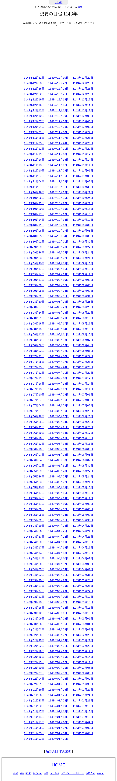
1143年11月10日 (34, 170)
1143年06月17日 (83, 432)
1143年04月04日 (58, 569)
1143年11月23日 (83, 143)
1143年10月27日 (83, 192)
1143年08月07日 (83, 339)
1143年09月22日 (58, 258)
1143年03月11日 (58, 613)
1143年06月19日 (34, 432)
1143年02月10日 (34, 667)
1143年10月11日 (34, 225)
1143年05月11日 (34, 503)
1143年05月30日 (83, 465)
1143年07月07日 (34, 400)
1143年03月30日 (34, 580)
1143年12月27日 (58, 83)
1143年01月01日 (58, 738)
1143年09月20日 (34, 263)
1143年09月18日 (83, 263)
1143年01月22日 (58, 700)
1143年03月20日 (58, 596)
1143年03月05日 (58, 624)
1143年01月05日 (34, 733)
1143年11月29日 (83, 132)
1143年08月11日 (58, 334)
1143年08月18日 (34, 323)
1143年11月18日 (58, 154)
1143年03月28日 (83, 580)
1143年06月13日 (34, 443)
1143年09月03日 (83, 290)
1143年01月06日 (83, 727)
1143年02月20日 (83, 645)
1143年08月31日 (83, 296)
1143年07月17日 (83, 378)
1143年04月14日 (34, 553)
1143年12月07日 (34, 121)
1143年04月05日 (34, 569)
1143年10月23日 (34, 203)
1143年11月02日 (83, 181)
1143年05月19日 (58, 487)
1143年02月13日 (34, 662)
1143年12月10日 (34, 115)
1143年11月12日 (58, 165)
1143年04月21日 (83, 536)
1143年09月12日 (83, 274)
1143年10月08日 (34, 230)
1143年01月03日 (83, 733)
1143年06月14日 (83, 438)
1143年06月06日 (58, 454)
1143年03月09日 (34, 618)
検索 (28, 773)
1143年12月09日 (58, 115)
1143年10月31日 (58, 186)
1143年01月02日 (34, 738)
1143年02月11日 (83, 662)
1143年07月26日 (83, 361)
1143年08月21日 (34, 318)
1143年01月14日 (34, 716)
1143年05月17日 (34, 492)
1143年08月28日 (83, 301)
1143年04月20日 (34, 542)
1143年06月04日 (34, 460)
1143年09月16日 (58, 268)
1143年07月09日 (58, 394)
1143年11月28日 (34, 137)
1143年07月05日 (83, 400)
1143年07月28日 (34, 361)
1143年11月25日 (34, 143)
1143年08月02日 (58, 350)
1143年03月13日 (83, 607)
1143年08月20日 (58, 318)
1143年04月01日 (58, 574)
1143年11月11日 (83, 165)
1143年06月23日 (83, 421)
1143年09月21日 (83, 258)
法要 (46, 773)
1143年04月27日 (83, 525)
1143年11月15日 (58, 159)
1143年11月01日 (34, 186)
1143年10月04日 (58, 236)
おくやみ (37, 773)
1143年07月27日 (58, 361)
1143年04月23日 (34, 536)
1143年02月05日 (83, 673)
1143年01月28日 (58, 689)
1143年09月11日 (34, 279)
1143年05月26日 (34, 476)
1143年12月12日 (58, 110)
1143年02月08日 (83, 667)
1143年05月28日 (58, 471)
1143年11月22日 (34, 148)
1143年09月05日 (34, 290)
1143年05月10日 (58, 503)
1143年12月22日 (34, 94)
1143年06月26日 (83, 416)
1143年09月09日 (83, 279)
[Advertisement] (58, 50)
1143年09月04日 (58, 290)
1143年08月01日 (83, 350)
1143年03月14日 (58, 607)
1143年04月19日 (58, 542)
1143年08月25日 (83, 307)
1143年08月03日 (34, 350)
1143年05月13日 (58, 498)
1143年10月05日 (34, 236)
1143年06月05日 (83, 454)
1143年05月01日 (58, 520)
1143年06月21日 (58, 427)
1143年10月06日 (83, 230)
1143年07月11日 (83, 389)
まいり (58, 2)
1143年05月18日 (83, 487)
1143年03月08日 (58, 618)
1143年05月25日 (58, 476)
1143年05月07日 (58, 509)
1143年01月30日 (83, 684)
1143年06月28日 (34, 416)
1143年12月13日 (34, 110)
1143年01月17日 (34, 711)
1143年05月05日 (34, 514)
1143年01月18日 (83, 706)
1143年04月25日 (58, 531)
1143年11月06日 (58, 176)
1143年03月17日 (58, 602)
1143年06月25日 (34, 421)
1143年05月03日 (83, 514)
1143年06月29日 (83, 411)
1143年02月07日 (34, 673)
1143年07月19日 (34, 378)
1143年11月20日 (83, 148)
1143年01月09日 (83, 722)
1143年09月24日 (83, 252)
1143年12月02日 (83, 126)
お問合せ (90, 773)
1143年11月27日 (58, 137)
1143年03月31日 (83, 574)
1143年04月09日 (83, 558)
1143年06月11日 (83, 443)
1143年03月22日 (83, 591)
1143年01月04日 (58, 733)
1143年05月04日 (58, 514)
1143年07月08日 (83, 394)
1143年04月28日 (58, 525)
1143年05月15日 (83, 492)
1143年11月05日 (83, 176)
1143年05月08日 (34, 509)
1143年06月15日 (58, 438)
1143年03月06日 (34, 624)
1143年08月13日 (83, 329)
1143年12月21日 (58, 94)
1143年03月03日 (34, 629)
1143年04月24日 (83, 531)
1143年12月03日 (58, 126)
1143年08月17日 (58, 323)
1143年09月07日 (58, 285)
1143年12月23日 (83, 88)
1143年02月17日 (83, 651)
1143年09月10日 (58, 279)
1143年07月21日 (58, 372)
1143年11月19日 (34, 154)
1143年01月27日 (83, 689)
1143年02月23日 (83, 640)
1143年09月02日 (34, 296)
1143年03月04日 (83, 624)
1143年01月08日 (34, 727)
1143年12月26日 (83, 83)
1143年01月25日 (58, 695)
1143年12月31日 (34, 77)
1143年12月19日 (34, 99)
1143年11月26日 (83, 137)
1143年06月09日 (58, 449)
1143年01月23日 (34, 700)
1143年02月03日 (58, 678)
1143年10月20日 (34, 208)
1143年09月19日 (58, 263)
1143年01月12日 (83, 716)
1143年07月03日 (58, 405)
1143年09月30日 (83, 241)
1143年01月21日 (83, 700)
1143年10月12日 (83, 219)
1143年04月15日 (83, 547)
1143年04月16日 (58, 547)
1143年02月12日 (58, 662)
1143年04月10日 (58, 558)
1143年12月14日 (83, 105)
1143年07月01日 (34, 411)
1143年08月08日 (58, 339)
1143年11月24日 (58, 143)
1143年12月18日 (58, 99)
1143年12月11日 (83, 110)
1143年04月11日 (34, 558)
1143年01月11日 (34, 722)
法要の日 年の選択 (58, 751)
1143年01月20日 (34, 706)
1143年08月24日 (34, 312)
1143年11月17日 (83, 154)
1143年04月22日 (58, 536)
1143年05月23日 (34, 482)
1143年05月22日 (58, 482)
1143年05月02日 (34, 520)
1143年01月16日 (58, 711)
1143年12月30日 (58, 77)
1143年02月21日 (58, 645)
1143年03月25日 (83, 585)
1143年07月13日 (34, 389)
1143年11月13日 (34, 165)
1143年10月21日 (83, 203)
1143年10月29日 (34, 192)
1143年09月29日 (34, 247)
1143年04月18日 (83, 542)
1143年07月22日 (34, 372)
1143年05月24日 (83, 476)
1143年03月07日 (83, 618)
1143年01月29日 (34, 689)
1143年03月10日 (83, 613)
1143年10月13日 (58, 219)
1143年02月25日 (34, 640)
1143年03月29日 (58, 580)
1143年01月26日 (34, 695)
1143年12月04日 (34, 126)
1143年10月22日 (58, 203)
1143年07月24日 (58, 367)
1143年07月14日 (83, 383)
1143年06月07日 (34, 454)
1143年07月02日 (83, 405)
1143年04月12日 (83, 553)
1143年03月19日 (83, 596)
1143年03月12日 (34, 613)
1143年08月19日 (83, 318)
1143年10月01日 (58, 241)
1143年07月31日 (34, 356)
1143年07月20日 (83, 372)
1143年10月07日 (58, 230)
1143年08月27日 (34, 307)
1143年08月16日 (83, 323)
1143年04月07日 (58, 563)
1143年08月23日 (58, 312)
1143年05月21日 (83, 482)
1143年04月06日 (83, 563)
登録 (15, 773)
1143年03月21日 (34, 596)
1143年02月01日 (34, 684)
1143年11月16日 (34, 159)
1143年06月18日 (58, 432)
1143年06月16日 (34, 438)
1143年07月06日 (58, 400)
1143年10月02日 (34, 241)
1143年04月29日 (34, 525)
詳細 (80, 7)
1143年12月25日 (34, 88)
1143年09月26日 (34, 252)
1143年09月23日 (34, 258)
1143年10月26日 (34, 197)
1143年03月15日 (34, 607)
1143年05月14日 (34, 498)
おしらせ (54, 773)
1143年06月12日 (58, 443)
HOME (58, 764)
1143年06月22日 (34, 427)
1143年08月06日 (34, 345)
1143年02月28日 (34, 635)
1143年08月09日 (34, 339)
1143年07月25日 (34, 367)
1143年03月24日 (34, 591)
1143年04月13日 (58, 553)
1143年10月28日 (58, 192)
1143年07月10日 (34, 394)
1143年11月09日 (58, 170)
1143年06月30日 (58, 411)
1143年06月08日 (83, 449)
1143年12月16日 (34, 105)
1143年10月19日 (58, 208)
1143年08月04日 (83, 345)
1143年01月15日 (83, 711)
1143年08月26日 (58, 307)
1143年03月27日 (34, 585)
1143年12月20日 (83, 94)
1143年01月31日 (58, 684)
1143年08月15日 (34, 329)
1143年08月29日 (58, 301)
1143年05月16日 (58, 492)
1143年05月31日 (58, 465)
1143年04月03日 (83, 569)
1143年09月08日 (34, 285)
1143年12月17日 (83, 99)
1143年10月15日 (83, 214)
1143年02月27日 (58, 635)
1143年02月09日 (58, 667)
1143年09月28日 (58, 247)
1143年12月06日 (58, 121)
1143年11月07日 (34, 176)
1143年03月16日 (83, 602)
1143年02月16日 (34, 656)
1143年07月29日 (83, 356)
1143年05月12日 (83, 498)
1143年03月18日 (34, 602)
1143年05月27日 (83, 471)
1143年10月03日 (83, 236)
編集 (22, 773)
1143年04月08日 (34, 563)
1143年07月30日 (58, 356)
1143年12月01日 (34, 132)
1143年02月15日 (58, 656)
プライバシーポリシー (72, 773)
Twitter (100, 773)
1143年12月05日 (83, 121)
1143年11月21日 (58, 148)
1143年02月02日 (83, 678)
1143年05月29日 (34, 471)
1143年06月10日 (34, 449)
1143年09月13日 (58, 274)
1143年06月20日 (83, 427)
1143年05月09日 (83, 503)
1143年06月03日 (58, 460)
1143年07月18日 (58, 378)
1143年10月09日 (83, 225)
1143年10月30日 (83, 186)
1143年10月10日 (58, 225)
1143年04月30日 (83, 520)
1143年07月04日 (34, 405)
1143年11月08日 (83, 170)
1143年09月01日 (58, 296)
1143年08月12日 (34, 334)
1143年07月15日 (58, 383)
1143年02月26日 (83, 635)
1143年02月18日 (58, 651)
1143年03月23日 (58, 591)
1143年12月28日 (34, 83)
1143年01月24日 (83, 695)
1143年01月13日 (58, 716)
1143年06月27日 (58, 416)
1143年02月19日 (34, 651)
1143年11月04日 (34, 181)
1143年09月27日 (83, 247)
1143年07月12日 (58, 389)
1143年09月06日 (83, 285)
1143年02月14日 (83, 656)
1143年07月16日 (34, 383)
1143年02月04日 (34, 678)
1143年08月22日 (83, 312)
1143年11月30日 (58, 132)
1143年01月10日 (58, 722)
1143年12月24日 (58, 88)
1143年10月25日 (58, 197)
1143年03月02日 (58, 629)
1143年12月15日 (58, 105)
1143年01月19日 (58, 706)
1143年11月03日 (58, 181)
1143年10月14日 (34, 219)
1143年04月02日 (34, 574)
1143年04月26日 (34, 531)
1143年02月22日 (34, 645)
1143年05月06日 (83, 509)
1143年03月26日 (58, 585)
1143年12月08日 (83, 115)
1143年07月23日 (83, 367)
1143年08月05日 (58, 345)
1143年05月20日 (34, 487)
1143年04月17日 (34, 547)
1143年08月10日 (83, 334)
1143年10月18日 (83, 208)
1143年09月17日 (34, 268)
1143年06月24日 (58, 421)
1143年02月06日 (58, 673)
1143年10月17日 (34, 214)
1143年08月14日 (58, 329)
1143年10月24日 (83, 197)
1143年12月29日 (83, 77)
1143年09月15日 (83, 268)
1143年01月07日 (58, 727)
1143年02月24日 (58, 640)
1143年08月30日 (34, 301)
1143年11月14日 (83, 159)
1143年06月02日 (83, 460)
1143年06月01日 (34, 465)
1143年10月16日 (58, 214)
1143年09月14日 (34, 274)
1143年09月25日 (58, 252)
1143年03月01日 (83, 629)
